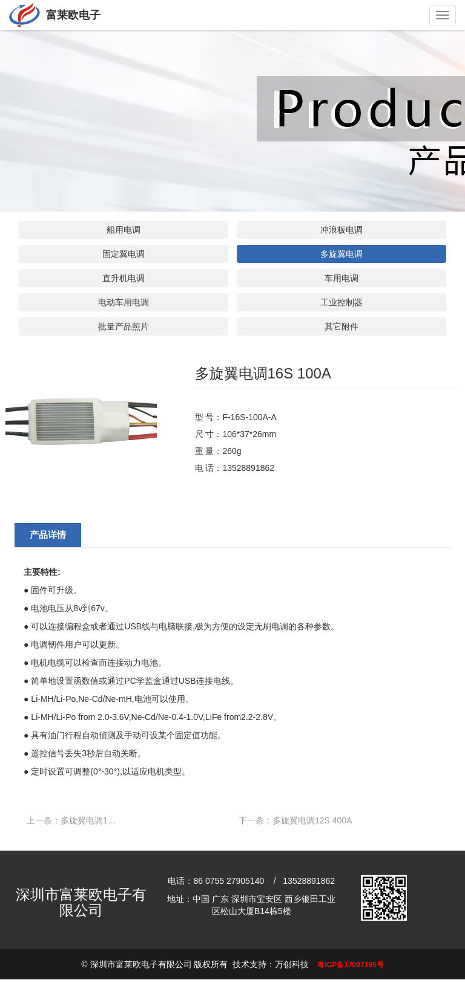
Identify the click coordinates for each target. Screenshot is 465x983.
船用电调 (123, 230)
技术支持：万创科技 (270, 964)
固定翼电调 (123, 254)
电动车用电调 (123, 302)
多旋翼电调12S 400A (295, 820)
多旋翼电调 (341, 254)
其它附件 (341, 326)
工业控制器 (341, 302)
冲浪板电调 (341, 230)
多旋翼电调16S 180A (75, 820)
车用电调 (341, 278)
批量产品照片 (123, 326)
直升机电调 (123, 278)
